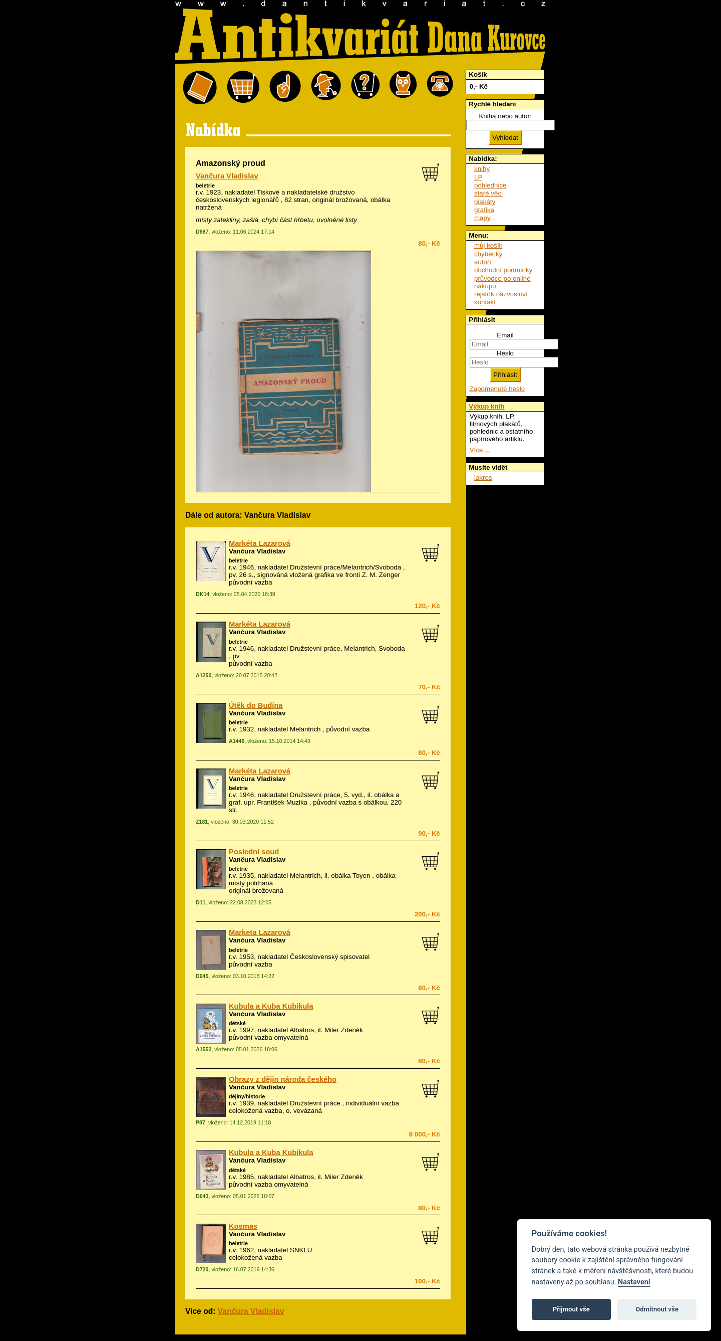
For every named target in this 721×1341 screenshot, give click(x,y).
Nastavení (634, 1282)
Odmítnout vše (656, 1309)
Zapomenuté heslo (497, 389)
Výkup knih (486, 406)
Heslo (505, 353)
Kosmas (243, 1226)
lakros (483, 477)
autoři (482, 262)
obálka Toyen (350, 875)
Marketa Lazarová (259, 932)
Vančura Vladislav (227, 176)
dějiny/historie (247, 1096)
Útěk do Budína (255, 705)
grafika (484, 210)
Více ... (480, 450)
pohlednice (490, 185)
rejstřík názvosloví (501, 294)
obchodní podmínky (503, 270)
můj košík (488, 245)
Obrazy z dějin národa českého (282, 1079)
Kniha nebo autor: (505, 116)
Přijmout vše (571, 1309)
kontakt (485, 302)
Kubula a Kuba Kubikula (271, 1006)
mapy (482, 218)
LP (478, 177)
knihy (482, 168)
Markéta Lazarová (259, 543)
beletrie (205, 185)
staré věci (488, 193)
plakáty (484, 202)
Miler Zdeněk (343, 1030)
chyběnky (488, 254)
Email (505, 335)
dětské (237, 1023)
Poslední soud (254, 852)
